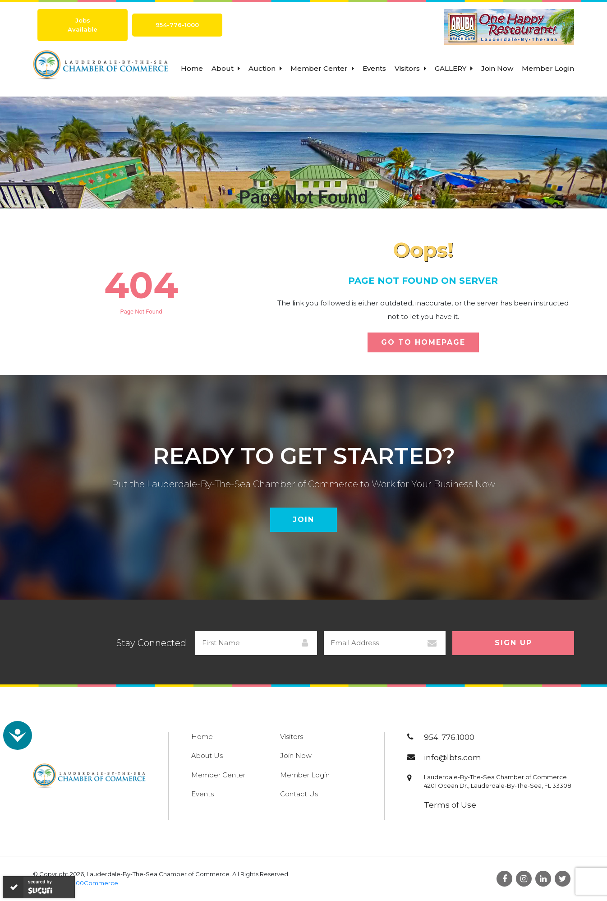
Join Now (497, 68)
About (226, 68)
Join (303, 519)
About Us (207, 755)
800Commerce (95, 883)
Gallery (454, 68)
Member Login (548, 68)
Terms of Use (450, 804)
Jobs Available (82, 25)
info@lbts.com (452, 757)
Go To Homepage (423, 342)
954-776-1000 (177, 24)
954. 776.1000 (449, 737)
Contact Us (299, 794)
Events (374, 68)
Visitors (410, 68)
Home (192, 68)
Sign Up (513, 642)
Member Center (322, 68)
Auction (265, 68)
